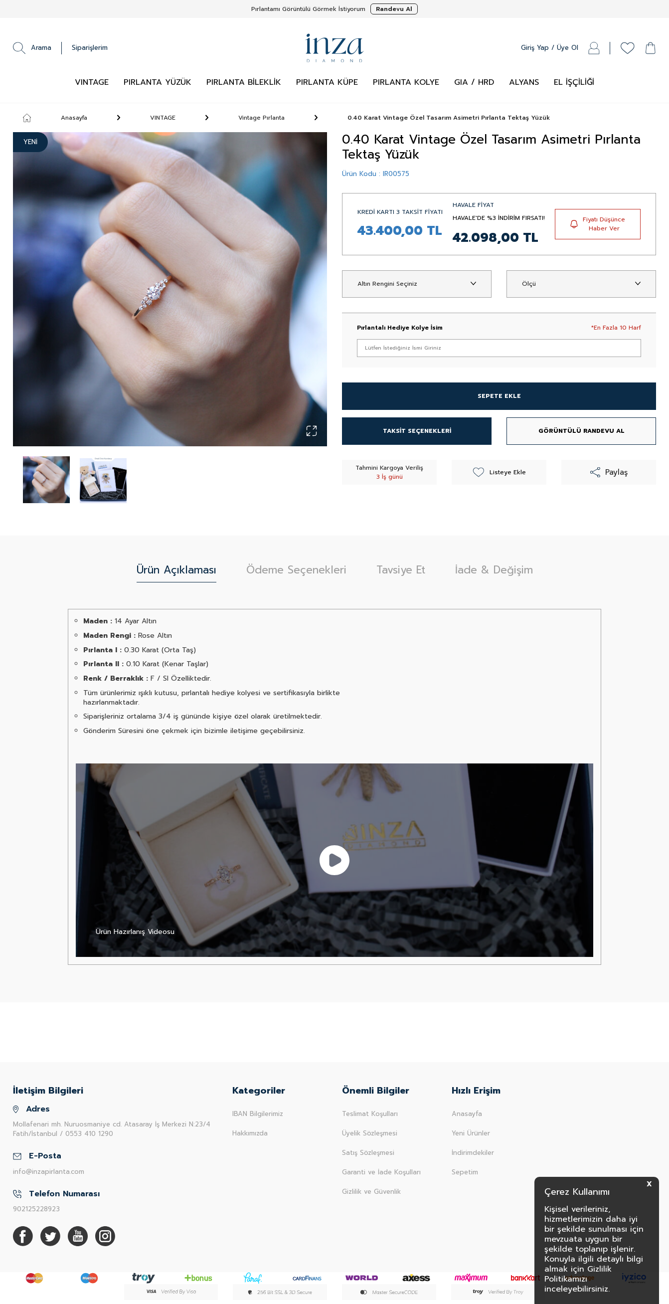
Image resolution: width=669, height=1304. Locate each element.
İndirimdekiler (473, 1152)
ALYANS (524, 82)
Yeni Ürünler (471, 1133)
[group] (170, 289)
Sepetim (465, 1172)
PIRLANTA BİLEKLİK (243, 82)
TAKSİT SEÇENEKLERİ (417, 430)
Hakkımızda (250, 1133)
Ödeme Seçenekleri (296, 570)
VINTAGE (92, 82)
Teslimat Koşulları (370, 1113)
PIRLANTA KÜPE (327, 82)
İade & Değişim (494, 570)
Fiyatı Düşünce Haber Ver (597, 224)
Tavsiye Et (400, 570)
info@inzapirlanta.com (48, 1171)
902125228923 (36, 1209)
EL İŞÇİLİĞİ (574, 82)
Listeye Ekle (499, 472)
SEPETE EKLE (499, 395)
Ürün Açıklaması (176, 570)
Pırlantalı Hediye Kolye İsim (400, 328)
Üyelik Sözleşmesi (369, 1133)
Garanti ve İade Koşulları (381, 1172)
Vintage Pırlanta (261, 118)
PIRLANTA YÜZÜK (157, 82)
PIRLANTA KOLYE (406, 82)
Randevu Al (394, 8)
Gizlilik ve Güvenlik (371, 1191)
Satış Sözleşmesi (368, 1152)
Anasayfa (55, 118)
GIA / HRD (474, 82)
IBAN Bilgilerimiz (257, 1113)
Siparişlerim (90, 47)
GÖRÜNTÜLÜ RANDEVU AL (581, 430)
